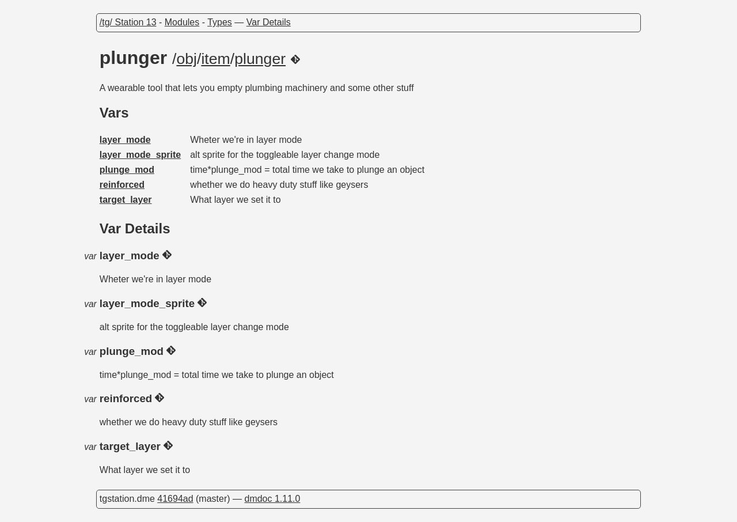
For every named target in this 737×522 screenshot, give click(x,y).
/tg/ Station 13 (128, 22)
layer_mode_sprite (140, 155)
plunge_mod (127, 170)
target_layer (126, 200)
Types (219, 22)
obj (186, 58)
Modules (182, 22)
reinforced (122, 185)
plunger (260, 58)
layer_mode (125, 140)
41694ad (175, 499)
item (215, 58)
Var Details (268, 22)
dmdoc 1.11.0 (272, 499)
